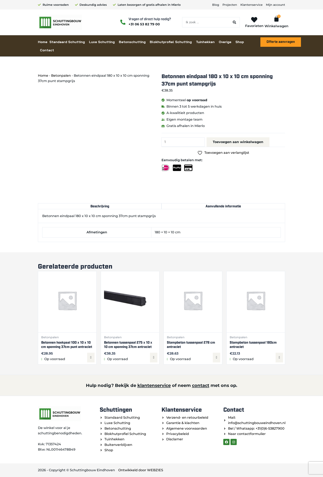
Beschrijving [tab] (99, 206)
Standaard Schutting (67, 42)
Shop (239, 42)
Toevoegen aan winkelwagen (238, 142)
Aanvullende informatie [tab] (223, 206)
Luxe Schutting (102, 42)
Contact (47, 50)
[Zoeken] (234, 22)
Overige (225, 42)
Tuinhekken (205, 42)
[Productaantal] (183, 142)
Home (42, 42)
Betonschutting (132, 42)
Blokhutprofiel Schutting (171, 42)
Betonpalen (61, 76)
